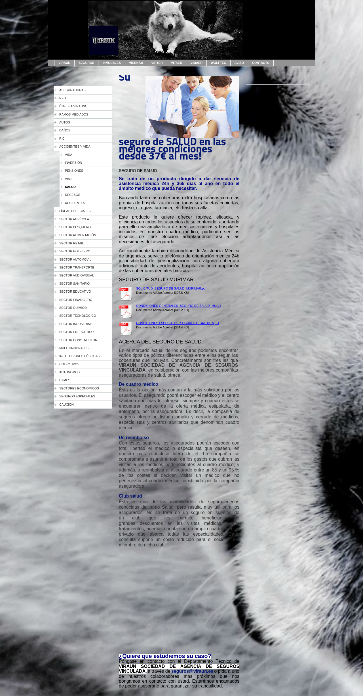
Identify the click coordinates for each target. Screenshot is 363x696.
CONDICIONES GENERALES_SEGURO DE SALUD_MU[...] (178, 305)
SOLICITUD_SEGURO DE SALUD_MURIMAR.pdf (171, 288)
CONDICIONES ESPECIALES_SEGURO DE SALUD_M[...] (177, 323)
